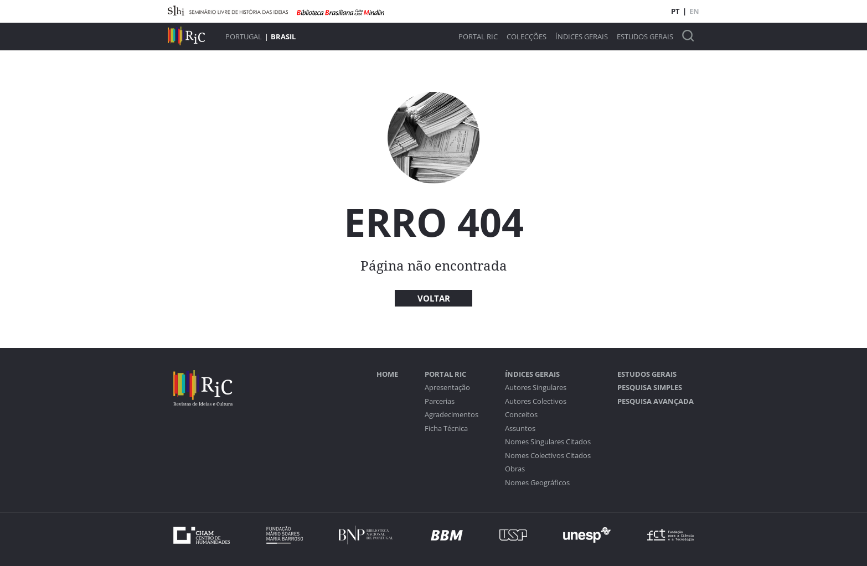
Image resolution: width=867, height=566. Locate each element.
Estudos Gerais (645, 37)
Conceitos (521, 415)
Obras (515, 469)
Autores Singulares (535, 387)
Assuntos (520, 428)
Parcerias (440, 401)
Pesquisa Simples (649, 387)
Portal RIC (478, 37)
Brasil (283, 36)
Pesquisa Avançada (655, 401)
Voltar (433, 298)
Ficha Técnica (446, 428)
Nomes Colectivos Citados (548, 455)
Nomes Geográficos (537, 483)
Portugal (243, 36)
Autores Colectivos (535, 401)
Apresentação (447, 387)
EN (694, 11)
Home (387, 374)
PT (675, 11)
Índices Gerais (581, 37)
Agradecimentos (451, 415)
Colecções (526, 37)
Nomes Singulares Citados (548, 442)
